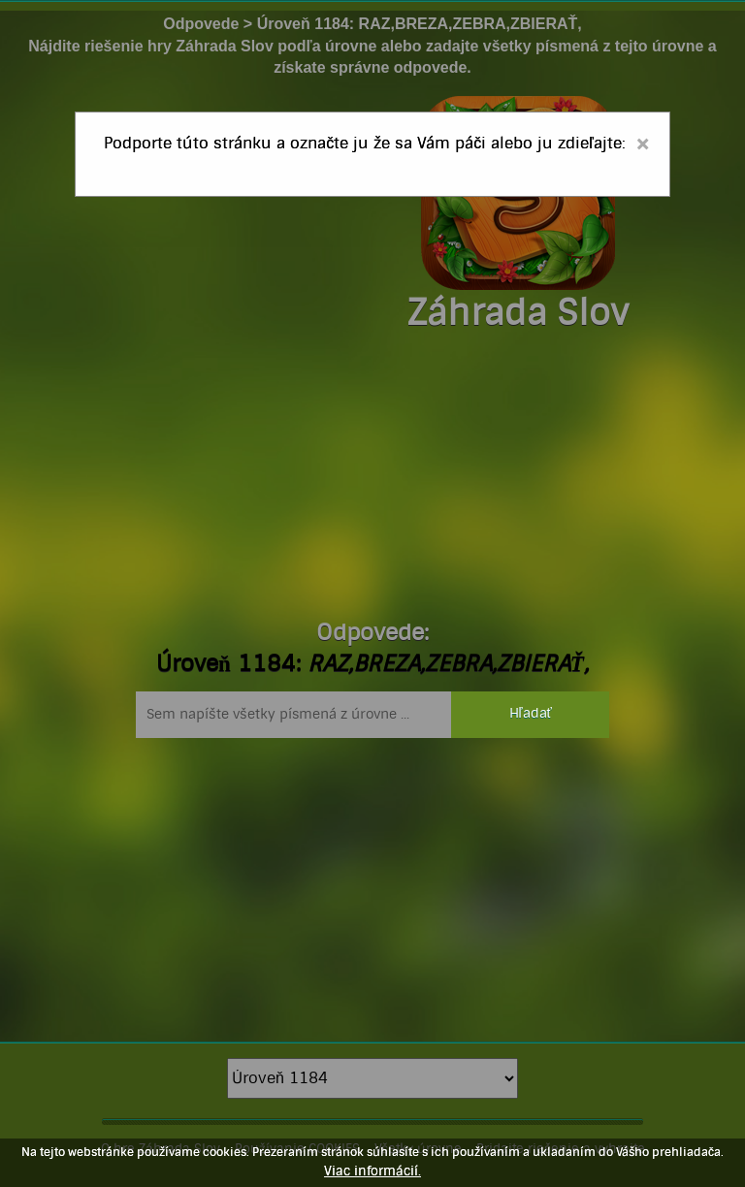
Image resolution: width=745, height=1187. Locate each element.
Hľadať (530, 714)
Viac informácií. (372, 1171)
